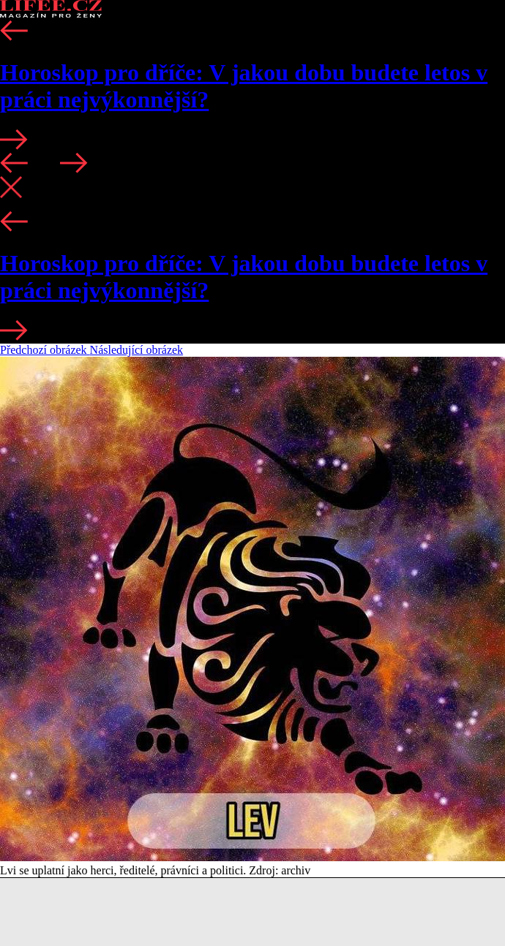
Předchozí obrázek (45, 350)
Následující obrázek (137, 350)
